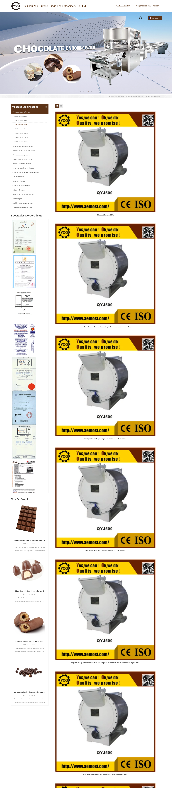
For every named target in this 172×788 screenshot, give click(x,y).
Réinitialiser (143, 773)
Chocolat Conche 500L (72, 148)
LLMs (99, 764)
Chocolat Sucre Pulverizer (21, 185)
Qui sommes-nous (104, 737)
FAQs (102, 17)
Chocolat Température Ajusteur (23, 146)
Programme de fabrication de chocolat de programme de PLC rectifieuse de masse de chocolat (144, 285)
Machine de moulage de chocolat (24, 150)
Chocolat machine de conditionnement (26, 172)
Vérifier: (130, 761)
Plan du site (101, 760)
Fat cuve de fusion (19, 190)
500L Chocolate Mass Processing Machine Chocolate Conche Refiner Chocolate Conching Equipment (144, 240)
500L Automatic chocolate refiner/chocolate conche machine (144, 195)
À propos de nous (70, 17)
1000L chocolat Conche (20, 129)
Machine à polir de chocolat (22, 164)
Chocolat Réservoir (19, 181)
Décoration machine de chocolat (23, 168)
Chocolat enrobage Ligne (21, 155)
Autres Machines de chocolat (22, 207)
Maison (17, 17)
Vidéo (89, 17)
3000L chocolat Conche (20, 142)
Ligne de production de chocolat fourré (29, 591)
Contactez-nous (21, 20)
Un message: (132, 747)
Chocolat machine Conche (134, 96)
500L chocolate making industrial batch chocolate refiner (72, 195)
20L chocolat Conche (20, 116)
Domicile (113, 96)
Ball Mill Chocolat (18, 177)
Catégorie (121, 96)
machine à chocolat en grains (22, 203)
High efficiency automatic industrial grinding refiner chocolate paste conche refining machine (108, 195)
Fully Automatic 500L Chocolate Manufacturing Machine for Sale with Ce (71, 240)
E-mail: (130, 738)
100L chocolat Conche (20, 120)
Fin (113, 299)
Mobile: (130, 742)
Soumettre (143, 768)
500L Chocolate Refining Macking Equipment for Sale (108, 240)
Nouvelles (49, 17)
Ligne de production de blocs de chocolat (29, 540)
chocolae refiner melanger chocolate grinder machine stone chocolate (108, 149)
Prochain (106, 299)
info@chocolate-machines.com (147, 6)
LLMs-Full (101, 768)
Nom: (129, 734)
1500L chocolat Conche (20, 133)
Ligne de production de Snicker (23, 194)
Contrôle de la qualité (105, 752)
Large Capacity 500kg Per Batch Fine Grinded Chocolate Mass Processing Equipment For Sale (72, 285)
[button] (80, 91)
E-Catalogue (119, 17)
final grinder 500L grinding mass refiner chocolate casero (144, 149)
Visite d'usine (102, 744)
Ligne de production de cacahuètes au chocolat (30, 692)
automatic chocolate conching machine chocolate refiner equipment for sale (108, 285)
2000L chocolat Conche (20, 137)
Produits (33, 17)
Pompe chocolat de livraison (22, 159)
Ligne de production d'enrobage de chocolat (30, 641)
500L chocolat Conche (20, 124)
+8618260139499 (123, 6)
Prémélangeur (17, 199)
